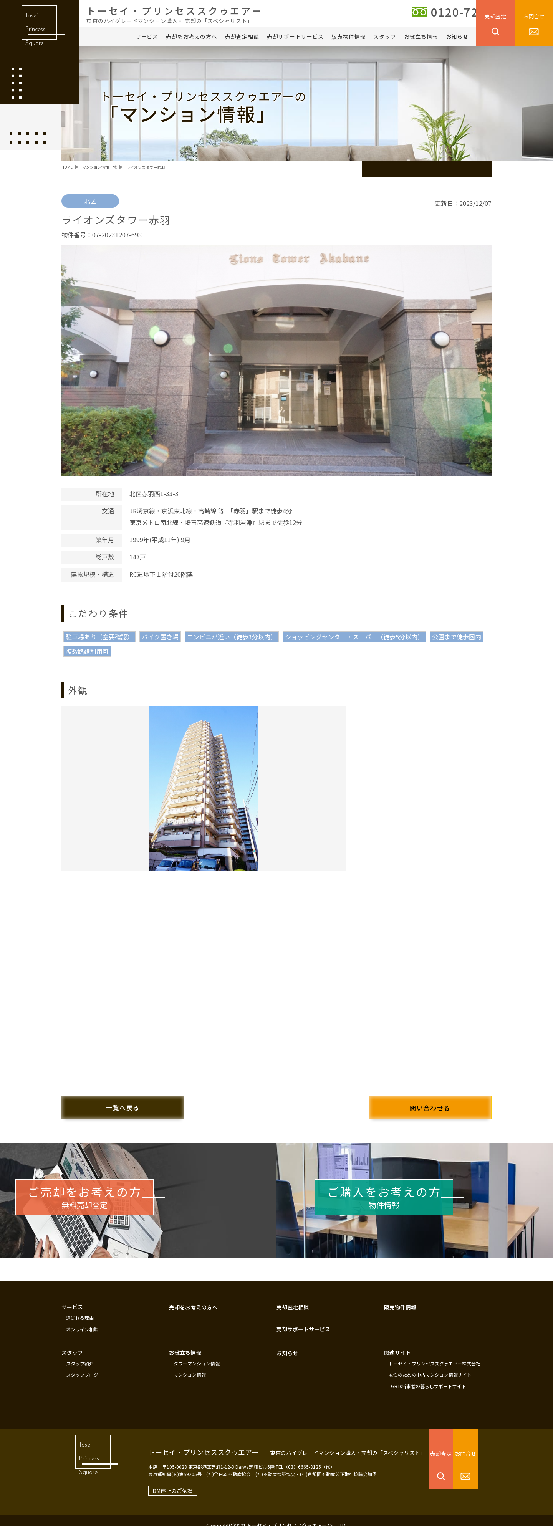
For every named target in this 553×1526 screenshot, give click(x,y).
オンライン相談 (82, 1323)
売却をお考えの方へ (191, 36)
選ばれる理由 (80, 1312)
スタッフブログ (82, 1366)
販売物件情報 (348, 36)
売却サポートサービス (295, 36)
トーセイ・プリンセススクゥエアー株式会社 (434, 1356)
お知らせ (457, 36)
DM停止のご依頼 (159, 1480)
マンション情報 (190, 1366)
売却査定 (495, 16)
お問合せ (534, 16)
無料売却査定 (112, 1197)
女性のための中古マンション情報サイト (430, 1366)
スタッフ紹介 (80, 1356)
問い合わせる (414, 1102)
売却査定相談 (242, 36)
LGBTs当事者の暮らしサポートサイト (427, 1376)
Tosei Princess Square (34, 34)
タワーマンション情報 (197, 1356)
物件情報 (411, 1197)
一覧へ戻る (138, 1102)
